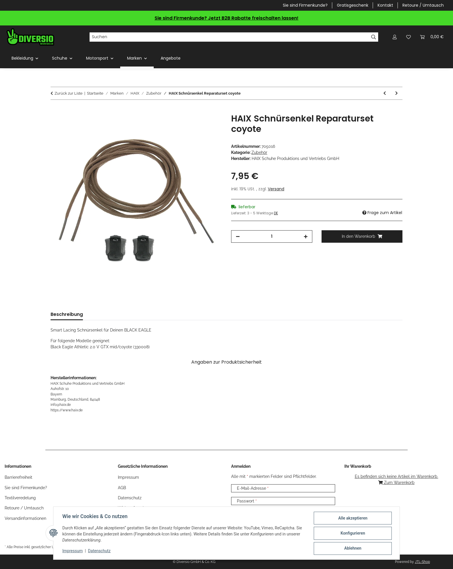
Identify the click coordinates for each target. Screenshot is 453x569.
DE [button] (276, 213)
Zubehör (259, 152)
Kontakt (385, 5)
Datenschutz (99, 551)
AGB (122, 487)
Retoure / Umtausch (423, 5)
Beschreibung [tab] (67, 314)
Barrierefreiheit (18, 477)
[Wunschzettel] (408, 37)
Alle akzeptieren (352, 518)
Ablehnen (352, 548)
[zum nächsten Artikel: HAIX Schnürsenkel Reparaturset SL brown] (396, 93)
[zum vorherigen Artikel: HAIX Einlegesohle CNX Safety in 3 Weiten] (385, 93)
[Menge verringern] (237, 236)
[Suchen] (229, 37)
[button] (395, 37)
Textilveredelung (20, 498)
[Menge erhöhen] (305, 236)
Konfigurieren (352, 533)
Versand (276, 189)
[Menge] (272, 236)
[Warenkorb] (431, 37)
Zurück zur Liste (69, 93)
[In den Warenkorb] (55, 110)
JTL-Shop (422, 562)
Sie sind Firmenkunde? (305, 5)
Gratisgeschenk (352, 5)
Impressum (73, 551)
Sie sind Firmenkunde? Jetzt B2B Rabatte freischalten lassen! (226, 18)
